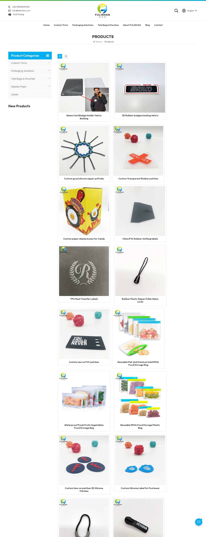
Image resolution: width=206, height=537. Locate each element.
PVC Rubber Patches (126, 484)
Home (46, 27)
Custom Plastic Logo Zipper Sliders (128, 387)
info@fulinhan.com (21, 11)
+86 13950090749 (21, 7)
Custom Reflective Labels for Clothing (35, 129)
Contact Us (85, 494)
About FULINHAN (132, 27)
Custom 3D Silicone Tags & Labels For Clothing (35, 223)
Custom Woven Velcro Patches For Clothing (33, 163)
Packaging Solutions (82, 27)
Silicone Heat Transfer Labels (130, 494)
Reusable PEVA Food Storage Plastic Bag (175, 276)
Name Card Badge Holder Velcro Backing (80, 109)
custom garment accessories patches (131, 510)
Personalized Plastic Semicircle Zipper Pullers (175, 332)
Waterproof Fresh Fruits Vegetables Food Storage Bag (127, 276)
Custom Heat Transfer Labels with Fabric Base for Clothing (36, 148)
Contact (158, 27)
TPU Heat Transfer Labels (80, 219)
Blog (147, 27)
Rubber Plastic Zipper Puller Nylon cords (127, 221)
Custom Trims (61, 27)
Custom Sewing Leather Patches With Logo (34, 193)
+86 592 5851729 (21, 482)
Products (84, 479)
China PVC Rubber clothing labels (175, 165)
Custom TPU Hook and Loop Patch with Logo (34, 282)
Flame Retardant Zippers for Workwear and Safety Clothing (35, 114)
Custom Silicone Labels (127, 479)
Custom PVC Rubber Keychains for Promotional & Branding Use (35, 178)
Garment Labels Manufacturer (131, 499)
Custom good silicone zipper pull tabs (175, 109)
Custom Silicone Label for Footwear (128, 332)
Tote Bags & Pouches (108, 27)
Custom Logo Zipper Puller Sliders (175, 387)
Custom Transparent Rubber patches (80, 165)
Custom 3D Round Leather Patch (35, 237)
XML (124, 529)
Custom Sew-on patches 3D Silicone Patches (80, 332)
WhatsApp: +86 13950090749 (23, 492)
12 (82, 403)
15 (101, 403)
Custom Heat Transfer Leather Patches (33, 208)
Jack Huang (18, 15)
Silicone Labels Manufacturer (130, 503)
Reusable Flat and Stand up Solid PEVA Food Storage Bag (80, 276)
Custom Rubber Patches (128, 474)
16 (108, 403)
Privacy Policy (153, 529)
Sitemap (140, 529)
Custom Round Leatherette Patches (35, 267)
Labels (14, 94)
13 (88, 403)
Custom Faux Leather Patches (33, 252)
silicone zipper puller (126, 489)
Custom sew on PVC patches (175, 219)
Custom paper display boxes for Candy (127, 165)
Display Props (18, 86)
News (83, 489)
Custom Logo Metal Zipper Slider (80, 387)
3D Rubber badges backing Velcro (127, 109)
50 (120, 403)
